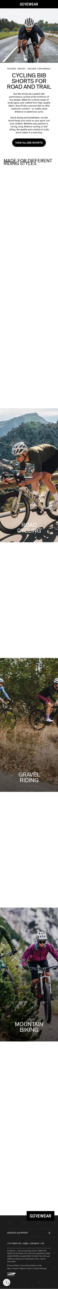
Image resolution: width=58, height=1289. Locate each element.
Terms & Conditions (29, 1265)
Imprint (15, 1268)
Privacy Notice (13, 1265)
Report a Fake (26, 1268)
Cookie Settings (40, 1268)
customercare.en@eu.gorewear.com (25, 1243)
